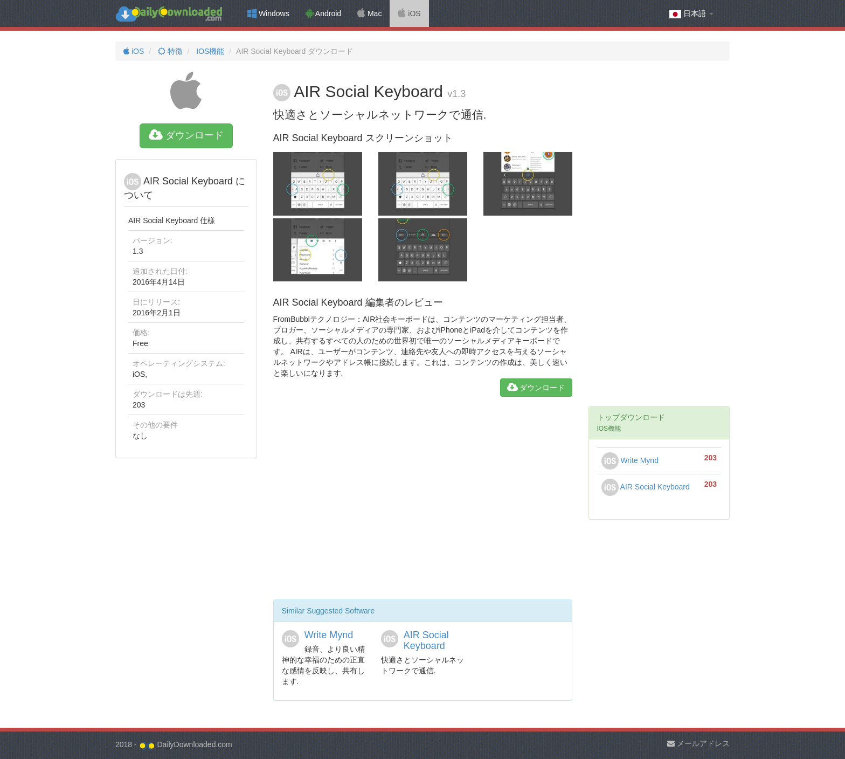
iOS (409, 13)
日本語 (691, 13)
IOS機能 (209, 51)
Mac (369, 13)
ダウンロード (186, 135)
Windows (268, 13)
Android (323, 13)
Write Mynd (329, 635)
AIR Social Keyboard (426, 640)
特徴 (169, 51)
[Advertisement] (422, 502)
